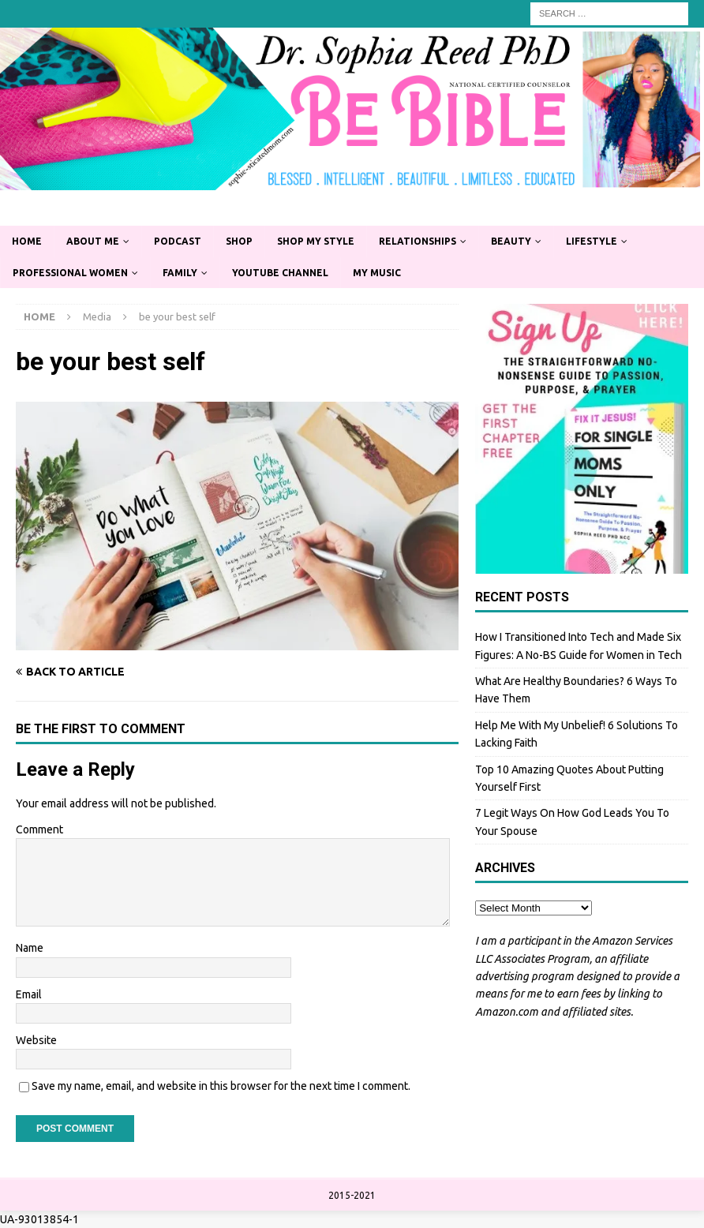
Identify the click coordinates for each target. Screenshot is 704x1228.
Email (29, 994)
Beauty (511, 241)
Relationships (417, 241)
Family (180, 273)
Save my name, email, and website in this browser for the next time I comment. (221, 1086)
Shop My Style (315, 241)
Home (27, 241)
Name (29, 948)
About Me (92, 241)
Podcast (177, 241)
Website (36, 1040)
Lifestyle (591, 241)
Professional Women (70, 273)
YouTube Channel (280, 273)
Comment (39, 829)
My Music (377, 273)
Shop (239, 241)
